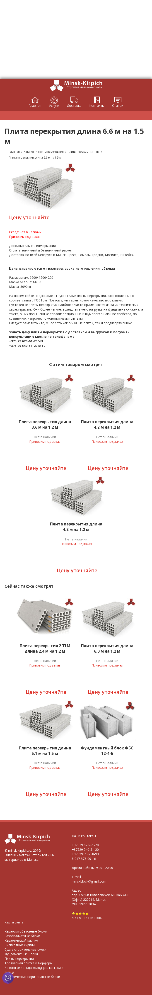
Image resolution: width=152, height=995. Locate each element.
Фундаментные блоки (21, 954)
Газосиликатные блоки (22, 936)
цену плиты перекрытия (43, 332)
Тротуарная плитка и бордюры (28, 963)
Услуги (54, 105)
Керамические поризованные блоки (32, 977)
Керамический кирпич (21, 940)
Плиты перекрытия (19, 958)
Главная (35, 105)
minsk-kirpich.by (19, 850)
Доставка (74, 105)
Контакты (96, 105)
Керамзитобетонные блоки (26, 931)
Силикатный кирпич (20, 945)
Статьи (117, 105)
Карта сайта (14, 922)
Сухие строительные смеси (25, 949)
